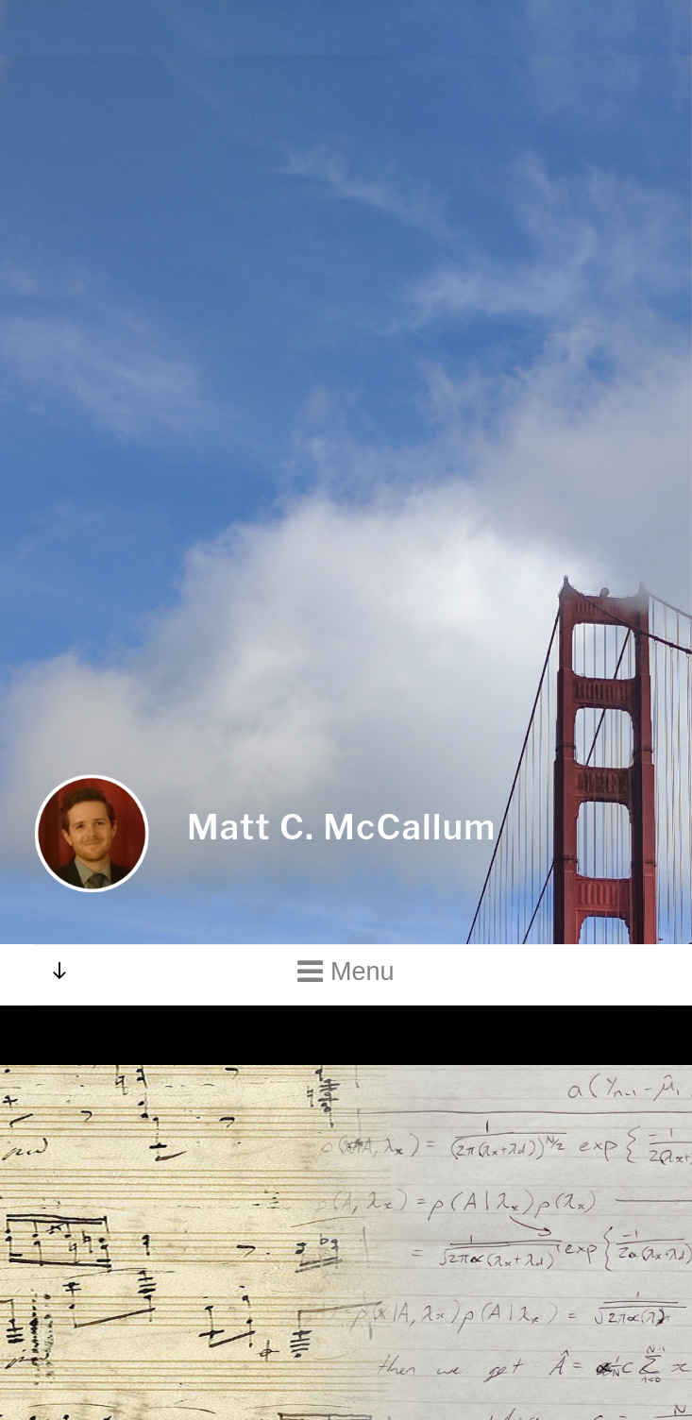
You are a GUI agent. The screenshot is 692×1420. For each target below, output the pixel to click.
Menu (345, 965)
